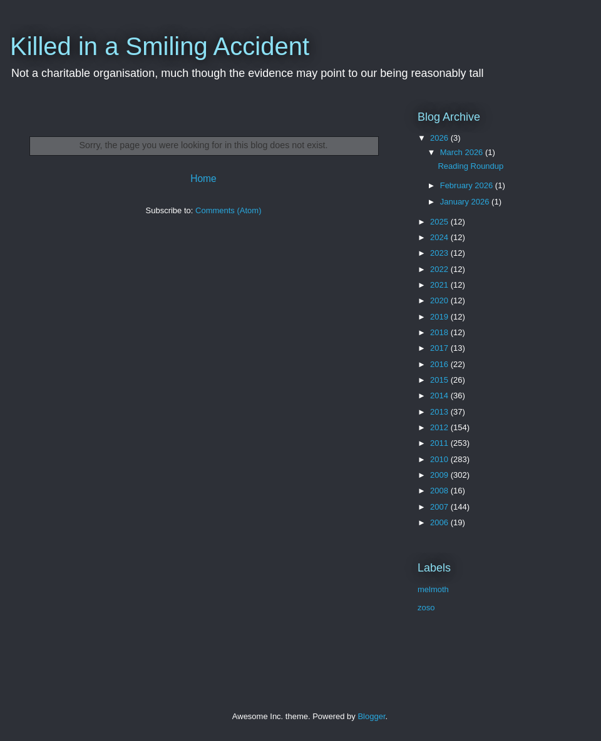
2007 (440, 507)
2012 (440, 427)
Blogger (371, 716)
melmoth (433, 589)
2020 (440, 300)
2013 (440, 411)
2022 (440, 269)
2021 (440, 285)
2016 (440, 364)
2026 (440, 138)
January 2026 (465, 201)
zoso (426, 607)
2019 (440, 316)
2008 (440, 490)
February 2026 (467, 185)
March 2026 (462, 152)
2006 (440, 522)
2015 (440, 380)
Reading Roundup (470, 166)
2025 (440, 221)
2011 (440, 443)
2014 (440, 395)
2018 (440, 332)
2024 (440, 237)
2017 (440, 348)
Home (203, 178)
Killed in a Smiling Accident (159, 46)
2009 (440, 475)
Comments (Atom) (228, 210)
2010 (440, 459)
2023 (440, 253)
